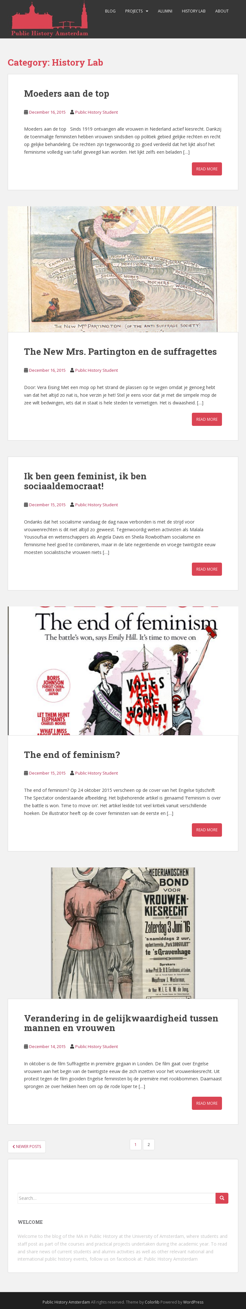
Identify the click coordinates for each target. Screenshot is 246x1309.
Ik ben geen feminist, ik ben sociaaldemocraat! (85, 481)
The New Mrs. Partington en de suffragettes (120, 351)
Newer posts (26, 1146)
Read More (206, 169)
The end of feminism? (72, 754)
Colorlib (152, 1302)
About (222, 11)
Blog (110, 11)
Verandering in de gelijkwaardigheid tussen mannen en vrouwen (121, 1023)
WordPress (193, 1302)
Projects (134, 11)
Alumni (165, 11)
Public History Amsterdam (171, 1259)
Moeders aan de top (66, 93)
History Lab (194, 11)
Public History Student (96, 112)
